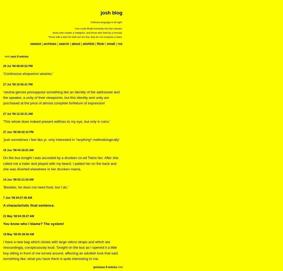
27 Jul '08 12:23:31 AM (18, 113)
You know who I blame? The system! (33, 224)
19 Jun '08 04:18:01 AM (18, 150)
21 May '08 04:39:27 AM (18, 216)
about (76, 44)
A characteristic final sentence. (29, 205)
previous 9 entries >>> (108, 267)
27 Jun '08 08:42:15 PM (18, 132)
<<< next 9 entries (16, 56)
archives (50, 44)
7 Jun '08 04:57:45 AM (17, 197)
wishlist (88, 44)
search (64, 44)
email (111, 44)
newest (35, 44)
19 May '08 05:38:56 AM (18, 234)
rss (120, 44)
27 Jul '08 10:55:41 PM (18, 84)
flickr (101, 44)
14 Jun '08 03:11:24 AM (18, 179)
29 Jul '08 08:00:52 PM (18, 66)
